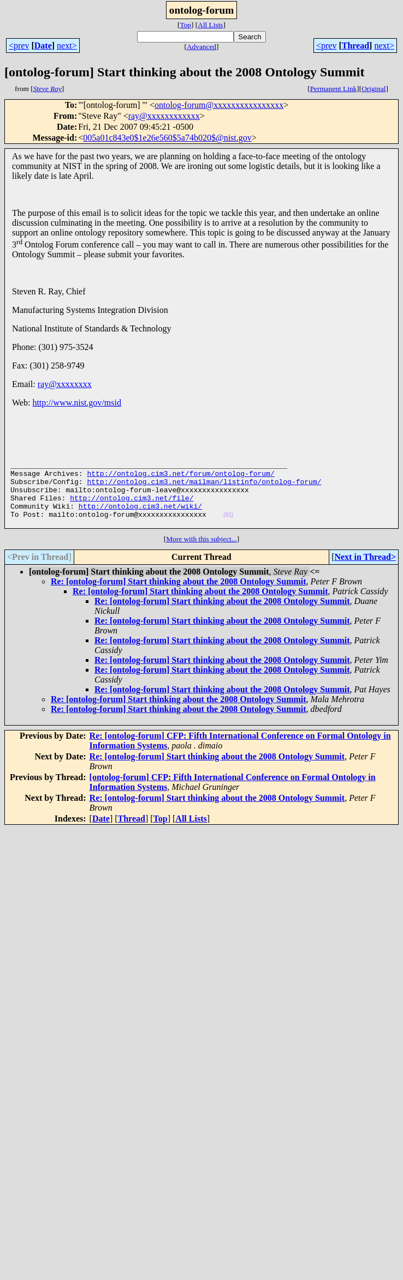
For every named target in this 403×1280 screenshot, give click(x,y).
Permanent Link (333, 88)
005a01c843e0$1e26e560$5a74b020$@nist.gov (167, 137)
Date (43, 45)
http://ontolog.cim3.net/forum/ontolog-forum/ (180, 478)
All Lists (210, 25)
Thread (355, 45)
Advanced (201, 47)
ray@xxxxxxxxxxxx (164, 115)
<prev (19, 45)
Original (373, 88)
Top (185, 25)
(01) (228, 528)
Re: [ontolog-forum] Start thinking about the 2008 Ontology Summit (178, 596)
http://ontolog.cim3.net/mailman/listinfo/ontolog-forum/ (204, 488)
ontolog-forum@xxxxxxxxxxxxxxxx (219, 105)
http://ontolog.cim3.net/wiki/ (140, 517)
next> (67, 45)
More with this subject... (201, 554)
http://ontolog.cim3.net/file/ (131, 507)
